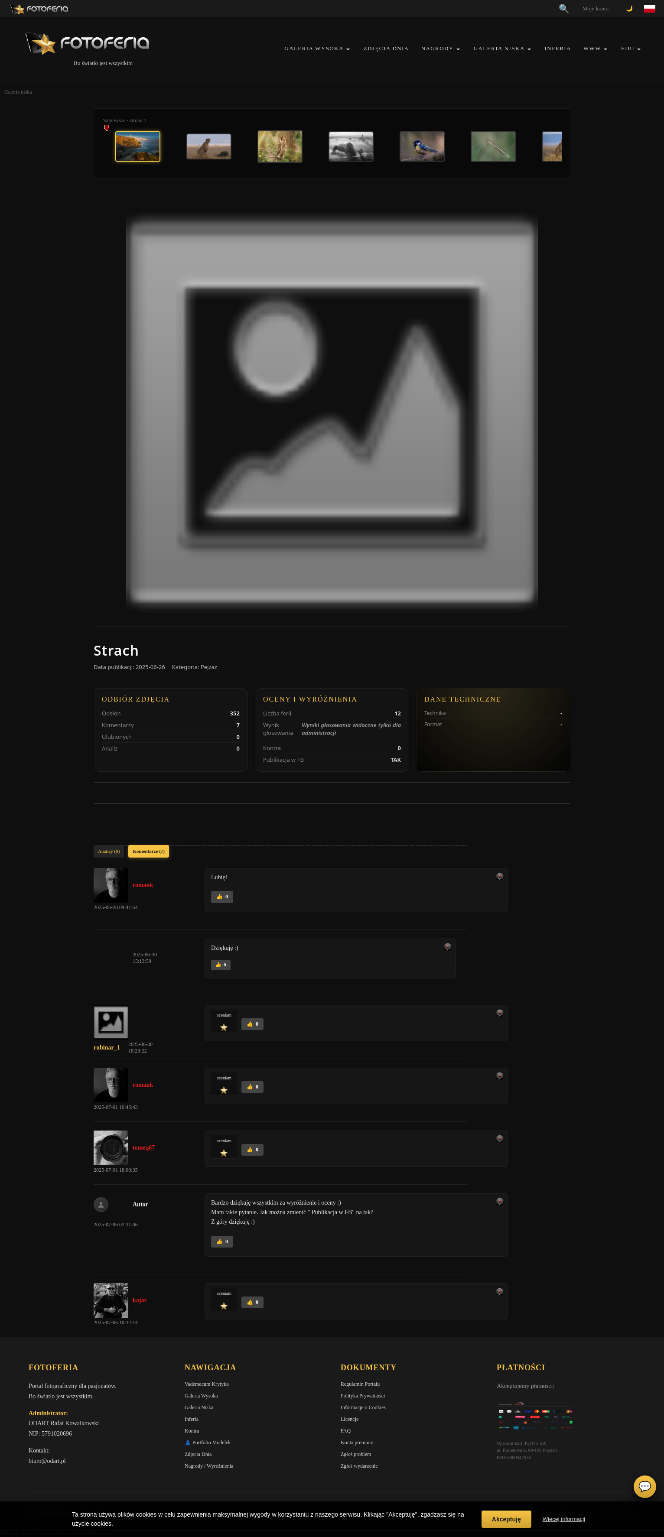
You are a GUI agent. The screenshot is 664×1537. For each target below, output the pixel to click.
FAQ (346, 1431)
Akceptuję (506, 1519)
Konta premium (357, 1443)
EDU (628, 48)
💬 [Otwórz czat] (644, 1486)
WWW (592, 48)
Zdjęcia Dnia (386, 48)
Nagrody (437, 48)
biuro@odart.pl (47, 1461)
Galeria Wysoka (313, 48)
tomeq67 (144, 1147)
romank (143, 885)
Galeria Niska (499, 48)
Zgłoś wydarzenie (359, 1466)
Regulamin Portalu (360, 1384)
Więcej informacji (564, 1519)
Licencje (349, 1419)
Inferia (558, 48)
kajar (140, 1300)
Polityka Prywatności (363, 1396)
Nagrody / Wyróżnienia (209, 1466)
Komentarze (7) (149, 851)
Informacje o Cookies (363, 1407)
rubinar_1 (107, 1047)
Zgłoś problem (356, 1454)
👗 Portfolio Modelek (208, 1443)
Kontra (192, 1431)
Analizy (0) (109, 851)
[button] (348, 49)
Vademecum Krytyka (207, 1384)
